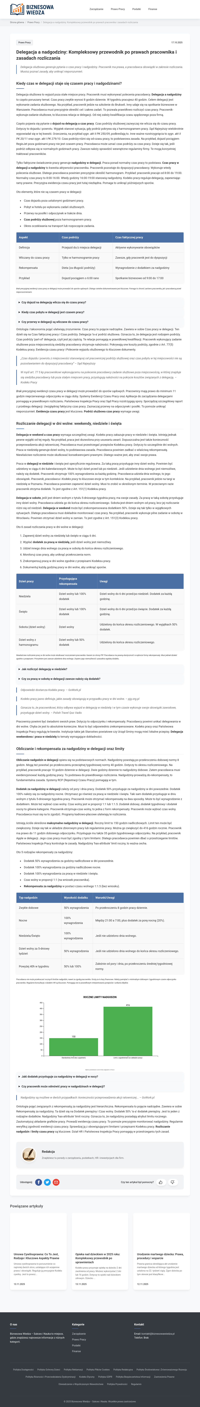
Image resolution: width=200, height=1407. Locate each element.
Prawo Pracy (118, 9)
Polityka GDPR (105, 1377)
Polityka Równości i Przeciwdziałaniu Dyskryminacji (51, 1377)
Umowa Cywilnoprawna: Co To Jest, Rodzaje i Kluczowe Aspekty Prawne (36, 1256)
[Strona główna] (33, 9)
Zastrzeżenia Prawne (164, 1377)
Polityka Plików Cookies (98, 1369)
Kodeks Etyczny (86, 1377)
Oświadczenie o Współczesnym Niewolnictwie (81, 1384)
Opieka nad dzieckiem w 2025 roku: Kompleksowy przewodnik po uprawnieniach (97, 1258)
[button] (161, 1182)
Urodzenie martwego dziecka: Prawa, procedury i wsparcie (160, 1256)
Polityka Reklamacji (73, 1369)
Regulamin (136, 1384)
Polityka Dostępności (23, 1369)
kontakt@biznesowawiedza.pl (158, 1333)
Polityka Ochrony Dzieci (48, 1369)
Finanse (152, 9)
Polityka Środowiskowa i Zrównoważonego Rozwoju (162, 1369)
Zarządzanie (96, 9)
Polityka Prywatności (117, 1384)
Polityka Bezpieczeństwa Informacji (133, 1377)
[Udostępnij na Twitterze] (47, 1182)
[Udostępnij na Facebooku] (38, 1182)
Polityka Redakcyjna (123, 1369)
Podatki (136, 9)
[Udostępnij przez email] (56, 1182)
